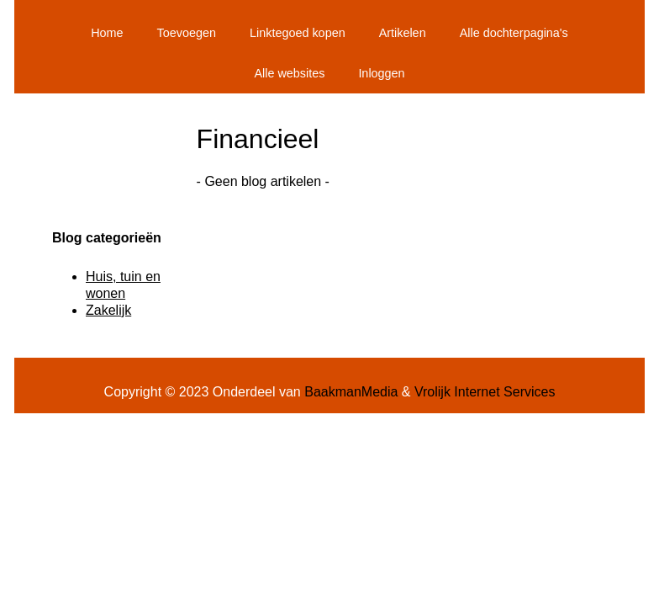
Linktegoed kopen (297, 33)
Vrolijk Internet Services (484, 392)
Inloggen (381, 73)
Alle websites (289, 73)
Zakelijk (108, 310)
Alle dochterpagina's (514, 33)
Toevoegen (186, 33)
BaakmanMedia (351, 392)
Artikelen (402, 33)
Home (107, 33)
